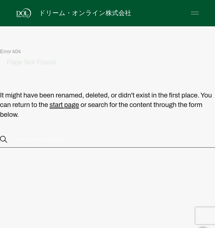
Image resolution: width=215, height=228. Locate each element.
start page (64, 104)
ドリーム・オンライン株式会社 (85, 13)
